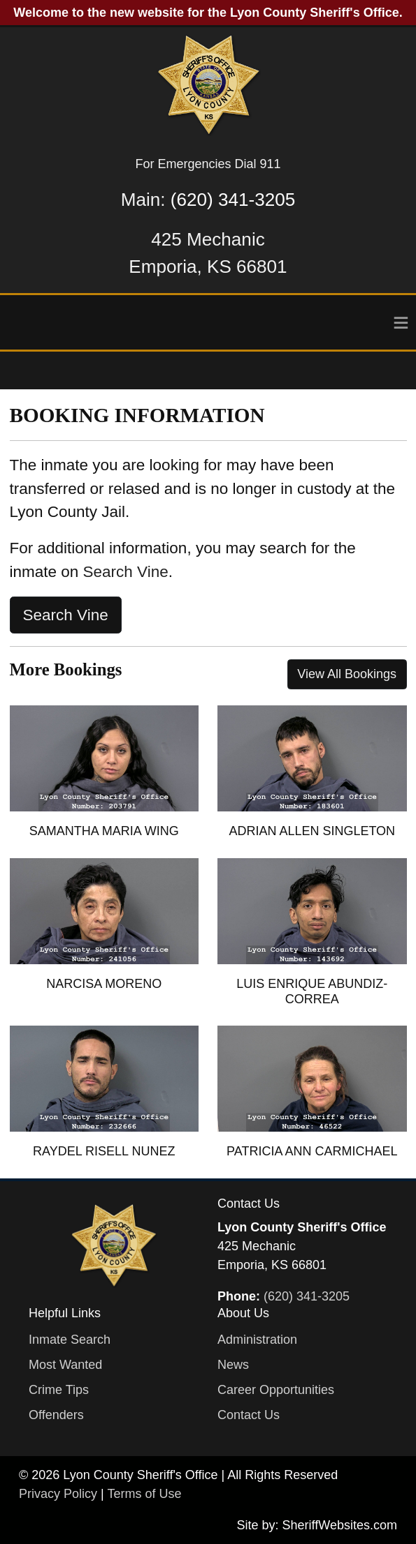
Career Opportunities (275, 1390)
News (233, 1365)
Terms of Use (144, 1494)
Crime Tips (59, 1390)
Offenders (56, 1415)
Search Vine (125, 571)
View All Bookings (346, 674)
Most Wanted (65, 1365)
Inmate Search (69, 1340)
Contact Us (248, 1415)
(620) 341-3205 (233, 199)
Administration (257, 1340)
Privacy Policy (58, 1494)
